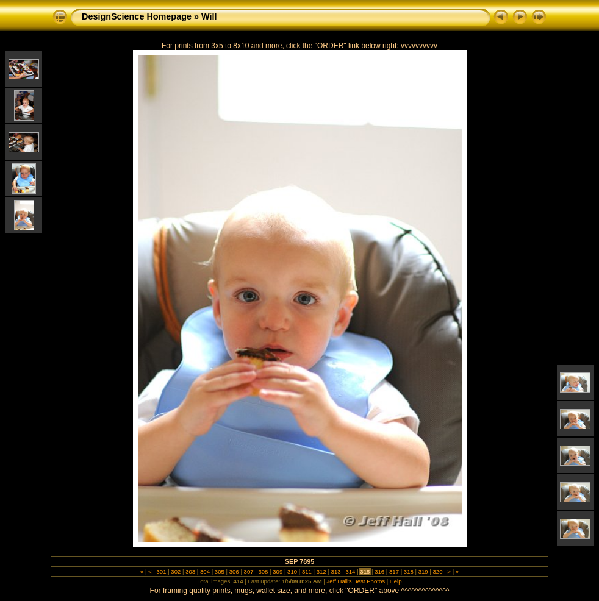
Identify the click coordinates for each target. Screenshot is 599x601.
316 (379, 571)
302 (176, 571)
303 (190, 571)
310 (291, 571)
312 (321, 571)
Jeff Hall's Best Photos (356, 581)
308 (263, 571)
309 (277, 571)
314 (350, 571)
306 (234, 571)
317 (393, 571)
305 (219, 571)
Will (209, 16)
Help (396, 581)
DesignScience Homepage (137, 16)
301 (161, 571)
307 (248, 571)
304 (204, 571)
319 (423, 571)
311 (306, 571)
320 (437, 571)
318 (408, 571)
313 (335, 571)
